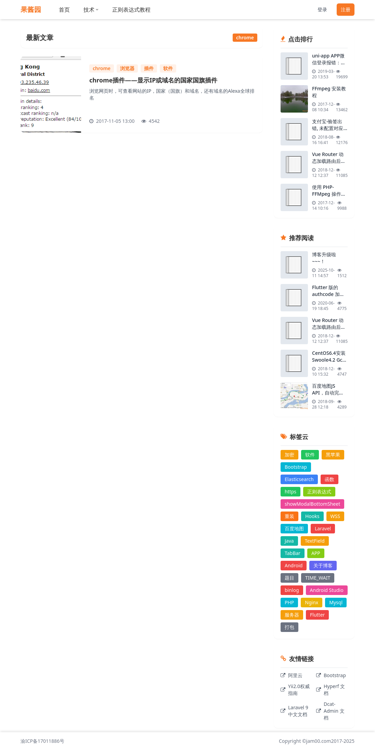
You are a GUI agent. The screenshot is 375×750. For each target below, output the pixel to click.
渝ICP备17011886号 (42, 741)
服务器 (292, 614)
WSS (335, 516)
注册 (345, 9)
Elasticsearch (299, 479)
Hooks (312, 516)
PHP (289, 602)
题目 (289, 577)
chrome (102, 68)
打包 (289, 627)
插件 (149, 68)
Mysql (335, 602)
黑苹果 (333, 454)
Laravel (323, 528)
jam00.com (318, 741)
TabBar (292, 553)
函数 (329, 479)
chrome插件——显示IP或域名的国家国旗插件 (153, 80)
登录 (322, 9)
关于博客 (323, 565)
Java (289, 541)
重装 (289, 516)
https (290, 491)
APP (315, 553)
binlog (292, 590)
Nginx (311, 602)
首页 (64, 9)
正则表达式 (319, 491)
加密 (289, 454)
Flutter (317, 614)
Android (293, 565)
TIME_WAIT (317, 577)
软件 (168, 68)
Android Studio (327, 590)
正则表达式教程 (131, 9)
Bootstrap (296, 467)
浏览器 (127, 68)
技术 (91, 9)
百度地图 (294, 528)
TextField (315, 541)
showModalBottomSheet (312, 504)
